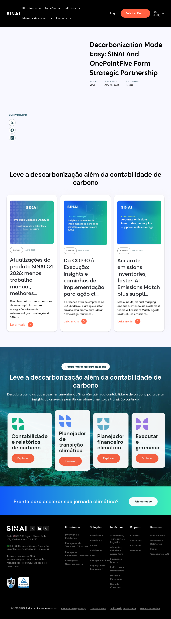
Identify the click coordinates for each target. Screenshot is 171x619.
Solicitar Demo (135, 13)
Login (113, 13)
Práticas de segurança (73, 608)
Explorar (25, 458)
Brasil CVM (96, 540)
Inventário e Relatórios (72, 536)
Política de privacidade (123, 608)
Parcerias (135, 550)
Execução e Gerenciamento (74, 562)
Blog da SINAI (157, 535)
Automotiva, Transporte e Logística (117, 539)
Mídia (153, 548)
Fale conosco (143, 504)
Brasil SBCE (96, 535)
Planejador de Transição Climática (76, 545)
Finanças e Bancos (116, 560)
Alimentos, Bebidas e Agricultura (116, 550)
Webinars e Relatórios (156, 542)
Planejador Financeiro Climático (77, 554)
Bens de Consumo (115, 585)
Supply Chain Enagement (97, 567)
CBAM (93, 545)
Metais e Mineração (116, 577)
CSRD (93, 555)
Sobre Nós (136, 540)
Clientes (135, 535)
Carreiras (135, 545)
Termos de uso (98, 608)
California (96, 550)
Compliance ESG (159, 553)
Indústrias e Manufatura (117, 569)
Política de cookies (150, 608)
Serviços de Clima (100, 560)
